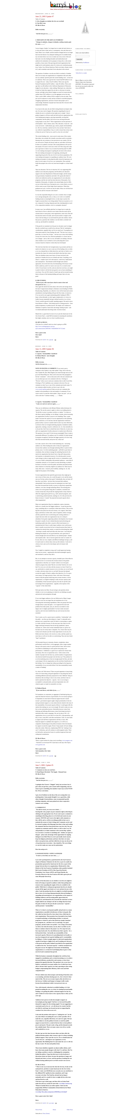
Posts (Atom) (46, 1113)
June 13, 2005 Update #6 (44, 349)
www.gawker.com (40, 744)
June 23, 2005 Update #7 (44, 16)
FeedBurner (86, 62)
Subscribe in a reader (81, 73)
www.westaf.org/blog (41, 389)
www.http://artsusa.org (65, 1083)
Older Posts (70, 1109)
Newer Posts (38, 1109)
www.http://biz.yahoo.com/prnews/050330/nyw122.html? (51, 1092)
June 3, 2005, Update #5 (44, 765)
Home (54, 1109)
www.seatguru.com (67, 740)
